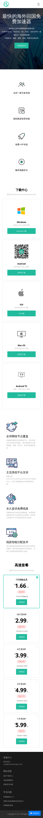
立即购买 (21, 602)
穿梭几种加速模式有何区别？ (13, 801)
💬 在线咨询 (34, 813)
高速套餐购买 (8, 780)
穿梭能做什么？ (9, 797)
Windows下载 (22, 231)
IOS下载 (21, 313)
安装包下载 (21, 272)
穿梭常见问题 (8, 784)
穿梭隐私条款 (8, 805)
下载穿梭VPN (21, 46)
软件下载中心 (8, 776)
